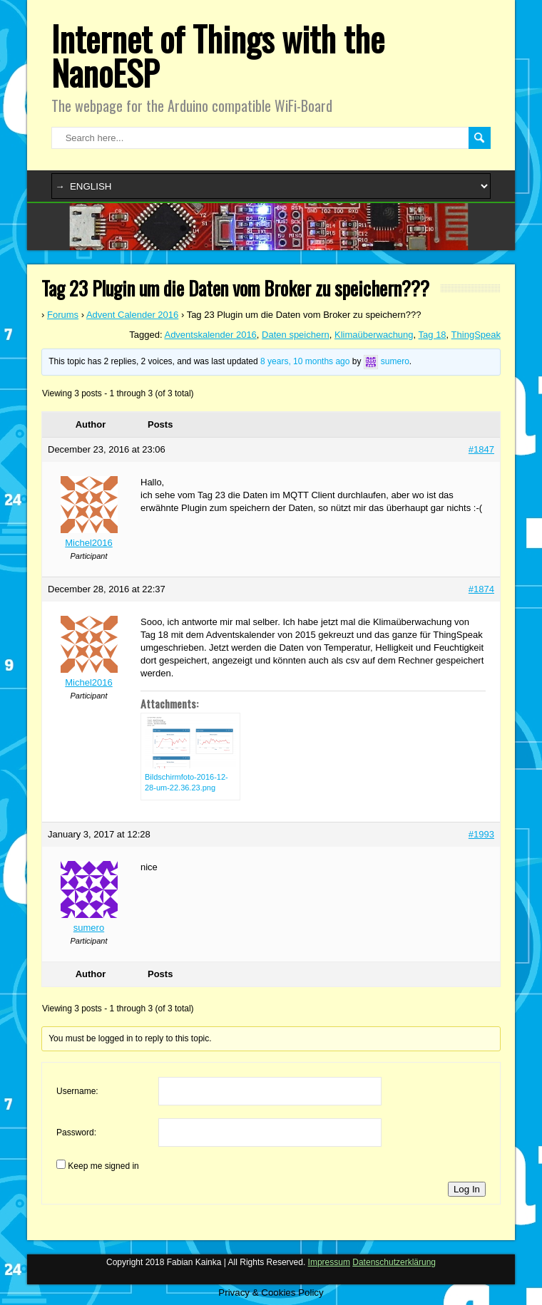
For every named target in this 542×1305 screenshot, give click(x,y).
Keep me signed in (103, 1166)
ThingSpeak (476, 334)
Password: (76, 1133)
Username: (77, 1091)
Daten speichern (295, 334)
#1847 (481, 449)
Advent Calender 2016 (132, 314)
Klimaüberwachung (374, 334)
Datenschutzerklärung (394, 1262)
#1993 (481, 834)
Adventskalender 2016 (210, 334)
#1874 (481, 589)
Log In (467, 1189)
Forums (62, 314)
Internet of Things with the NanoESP (217, 55)
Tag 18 (432, 334)
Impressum (329, 1262)
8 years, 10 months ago (304, 361)
